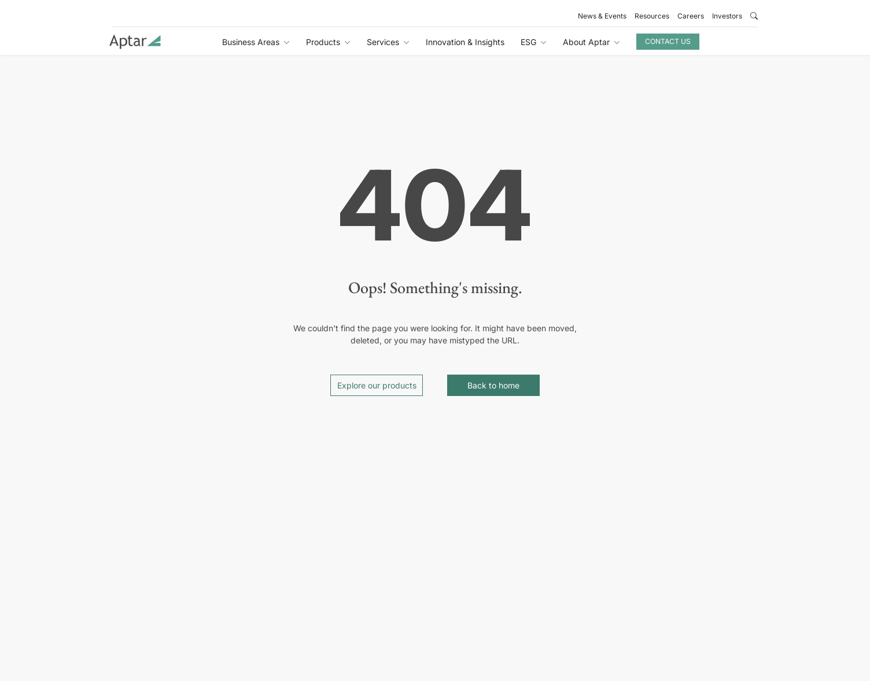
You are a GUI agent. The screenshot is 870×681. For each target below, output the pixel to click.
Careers (690, 16)
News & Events (602, 16)
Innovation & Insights (465, 42)
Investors (727, 16)
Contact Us (668, 41)
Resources (652, 16)
